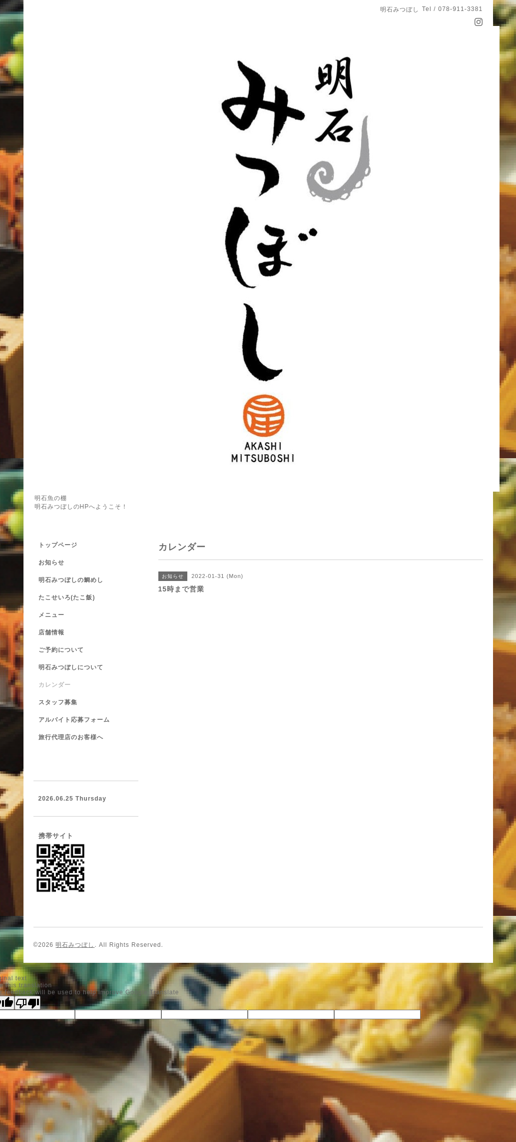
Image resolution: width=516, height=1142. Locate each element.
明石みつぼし (74, 944)
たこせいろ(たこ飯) (66, 597)
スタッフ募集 (57, 702)
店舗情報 (51, 632)
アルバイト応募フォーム (74, 719)
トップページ (57, 545)
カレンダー (54, 684)
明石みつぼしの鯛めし (70, 579)
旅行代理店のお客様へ (70, 737)
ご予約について (61, 649)
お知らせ (51, 562)
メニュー (51, 614)
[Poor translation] (27, 1003)
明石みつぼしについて (70, 667)
